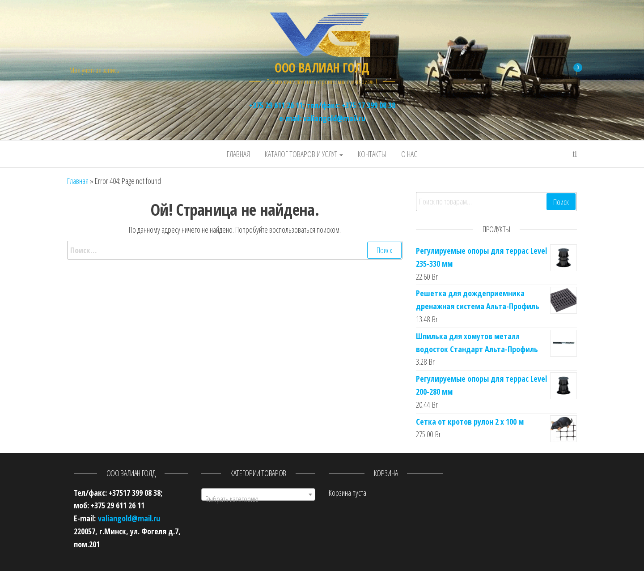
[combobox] (258, 494)
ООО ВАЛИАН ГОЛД (322, 67)
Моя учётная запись (94, 70)
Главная (238, 154)
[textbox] (258, 499)
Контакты (372, 154)
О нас (409, 154)
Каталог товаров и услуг (304, 154)
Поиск (561, 201)
